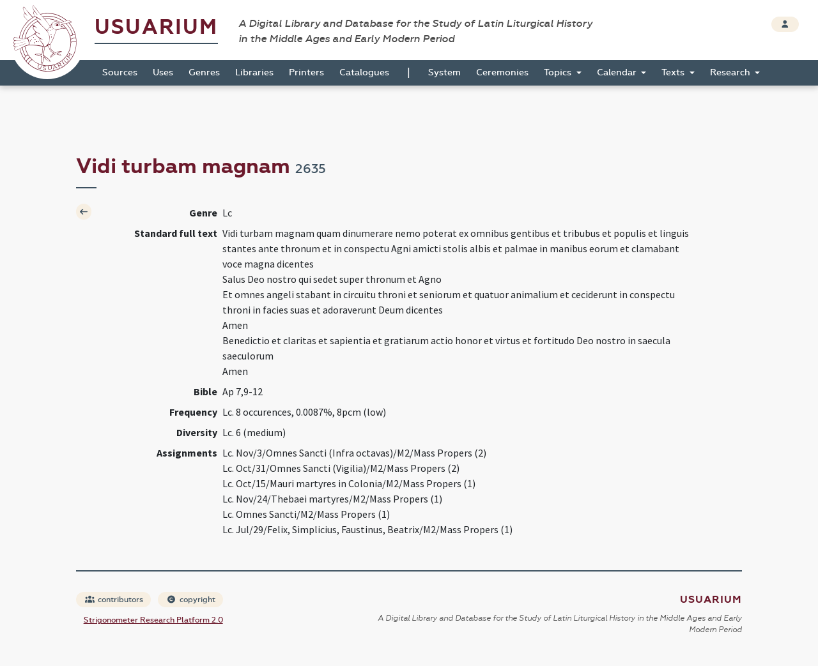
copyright (191, 599)
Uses (163, 72)
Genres (204, 72)
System (444, 72)
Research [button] (731, 72)
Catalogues (364, 72)
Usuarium (156, 27)
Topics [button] (559, 72)
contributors (114, 599)
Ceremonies (502, 72)
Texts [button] (674, 72)
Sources (119, 72)
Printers (306, 72)
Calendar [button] (618, 72)
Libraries (254, 72)
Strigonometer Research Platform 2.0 (153, 620)
